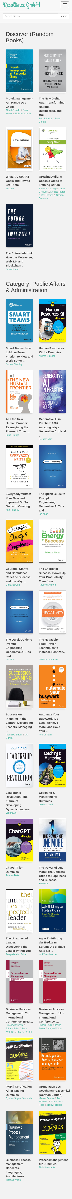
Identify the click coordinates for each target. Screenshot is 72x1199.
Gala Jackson (13, 584)
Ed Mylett (44, 883)
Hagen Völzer (55, 1028)
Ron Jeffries (47, 195)
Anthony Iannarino (48, 659)
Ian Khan (43, 514)
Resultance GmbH (21, 4)
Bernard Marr (12, 269)
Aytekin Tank (45, 734)
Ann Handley (12, 510)
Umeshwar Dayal (14, 1025)
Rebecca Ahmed (47, 584)
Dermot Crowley (14, 364)
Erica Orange (12, 435)
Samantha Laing (47, 188)
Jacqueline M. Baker (16, 954)
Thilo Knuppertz (47, 1167)
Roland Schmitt (23, 113)
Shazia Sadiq (46, 1025)
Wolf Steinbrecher (48, 954)
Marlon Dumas (46, 1098)
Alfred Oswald (13, 110)
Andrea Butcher (47, 356)
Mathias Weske (14, 1180)
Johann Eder (12, 1028)
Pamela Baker (13, 875)
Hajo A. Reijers (24, 1031)
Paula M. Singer (14, 734)
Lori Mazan (11, 812)
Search (63, 16)
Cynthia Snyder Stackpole (19, 1098)
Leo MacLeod (46, 804)
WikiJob (10, 188)
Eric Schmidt (45, 118)
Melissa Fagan (57, 192)
